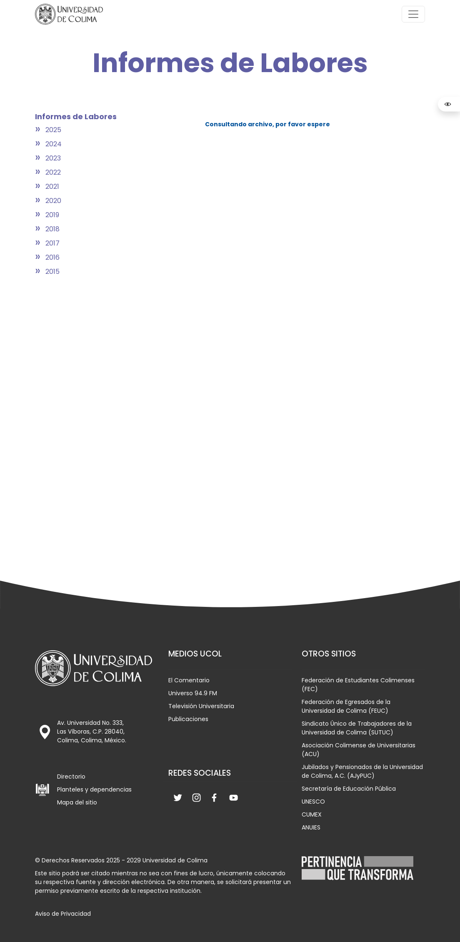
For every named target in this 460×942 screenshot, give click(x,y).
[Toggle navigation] (413, 14)
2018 (52, 229)
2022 (53, 172)
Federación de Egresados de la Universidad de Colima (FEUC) (346, 706)
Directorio (71, 776)
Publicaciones (188, 719)
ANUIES (311, 827)
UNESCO (313, 801)
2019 (52, 215)
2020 (53, 200)
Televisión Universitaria (201, 706)
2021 (52, 186)
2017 (52, 243)
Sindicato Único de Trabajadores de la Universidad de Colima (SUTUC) (357, 728)
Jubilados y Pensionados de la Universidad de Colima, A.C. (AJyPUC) (362, 771)
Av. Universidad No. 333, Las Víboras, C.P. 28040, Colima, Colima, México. (91, 731)
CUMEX (312, 814)
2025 (53, 130)
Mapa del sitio (77, 802)
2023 (53, 158)
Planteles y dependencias (94, 789)
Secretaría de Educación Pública (349, 788)
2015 (52, 271)
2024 (53, 144)
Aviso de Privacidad (63, 913)
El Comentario (189, 680)
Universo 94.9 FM (192, 693)
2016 (52, 257)
